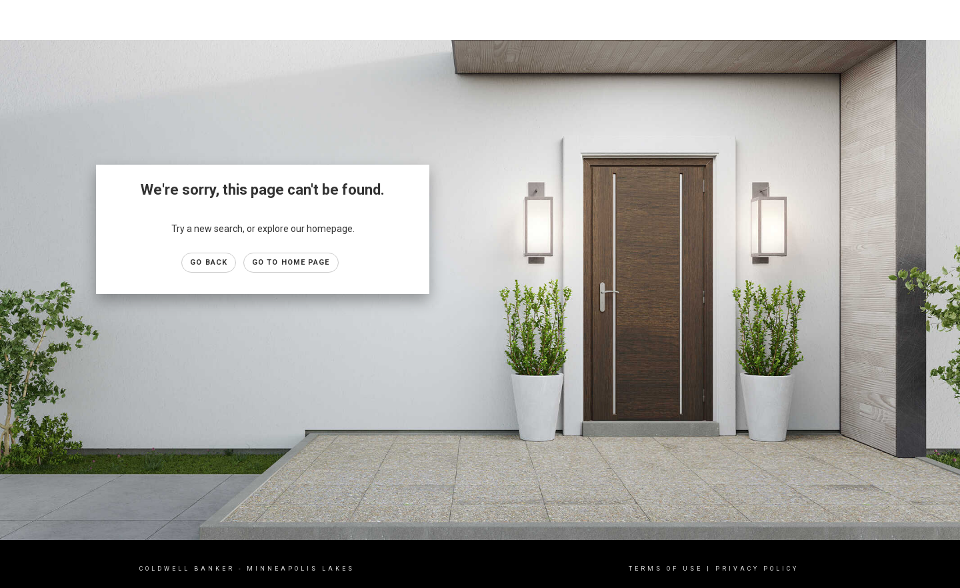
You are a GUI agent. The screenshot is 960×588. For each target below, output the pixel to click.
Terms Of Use (666, 568)
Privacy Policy (757, 568)
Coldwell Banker (187, 568)
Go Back (208, 262)
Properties (736, 19)
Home (683, 19)
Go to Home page (291, 262)
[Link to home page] (17, 20)
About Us (886, 19)
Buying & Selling (813, 19)
